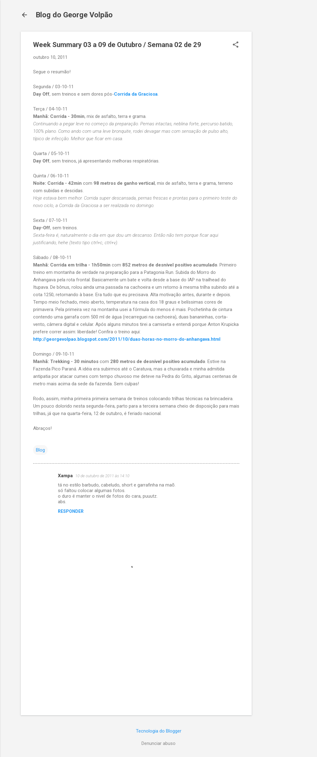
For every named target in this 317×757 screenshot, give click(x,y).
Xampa (65, 475)
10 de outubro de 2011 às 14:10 (102, 476)
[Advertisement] (276, 124)
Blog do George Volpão (74, 15)
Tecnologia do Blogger (158, 731)
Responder (71, 511)
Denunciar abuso (158, 743)
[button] (235, 45)
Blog (40, 450)
